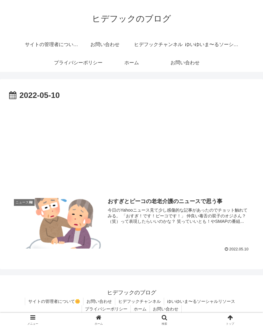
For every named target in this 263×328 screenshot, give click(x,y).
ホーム (140, 308)
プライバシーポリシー (106, 308)
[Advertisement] (131, 147)
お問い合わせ (99, 301)
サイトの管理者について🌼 (54, 301)
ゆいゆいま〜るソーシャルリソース (201, 301)
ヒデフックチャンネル (139, 301)
